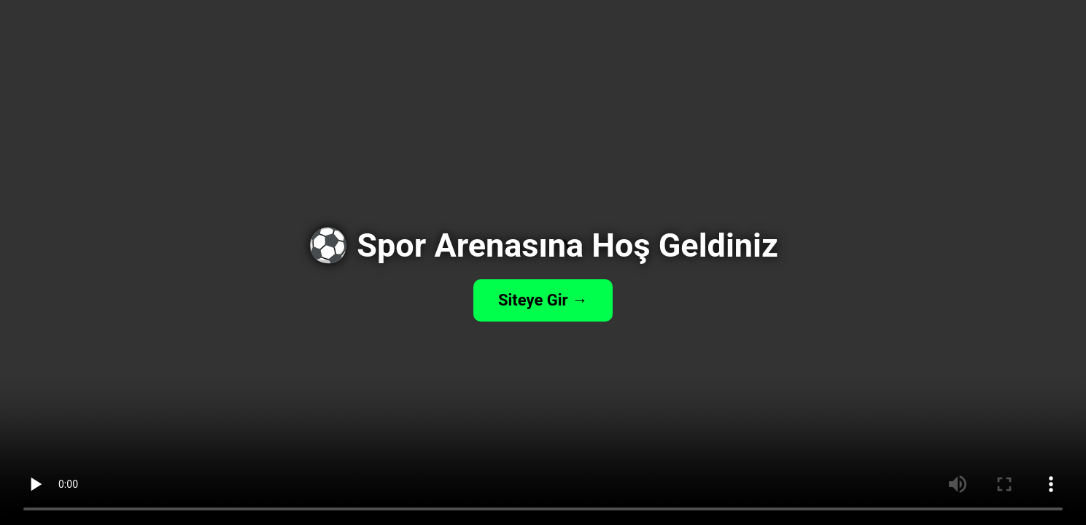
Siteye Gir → (543, 300)
